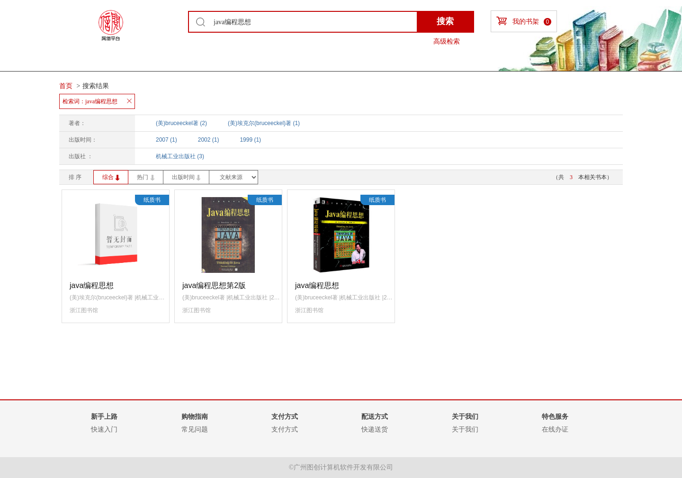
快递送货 (374, 429)
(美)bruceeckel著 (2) (181, 123)
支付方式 (284, 429)
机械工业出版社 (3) (180, 156)
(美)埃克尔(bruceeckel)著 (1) (264, 123)
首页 (65, 86)
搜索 (445, 21)
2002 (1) (208, 139)
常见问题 (194, 429)
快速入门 (104, 429)
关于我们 (465, 429)
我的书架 (523, 21)
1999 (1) (250, 139)
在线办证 (555, 429)
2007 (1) (166, 139)
